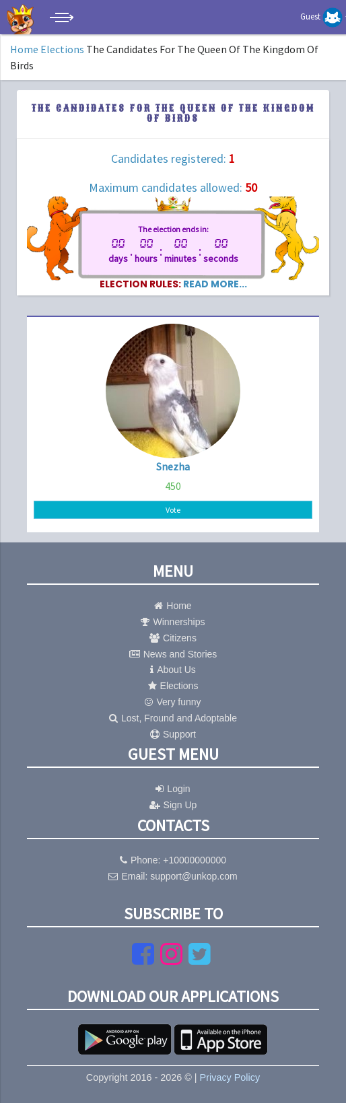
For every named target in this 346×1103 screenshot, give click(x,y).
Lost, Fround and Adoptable (173, 718)
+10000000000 (194, 860)
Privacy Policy (230, 1077)
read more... (215, 284)
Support (173, 734)
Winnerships (173, 621)
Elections (62, 49)
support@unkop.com (193, 876)
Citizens (173, 638)
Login (172, 788)
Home (24, 49)
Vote (173, 510)
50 (251, 187)
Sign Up (173, 804)
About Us (173, 669)
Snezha (173, 466)
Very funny (173, 702)
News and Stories (173, 654)
